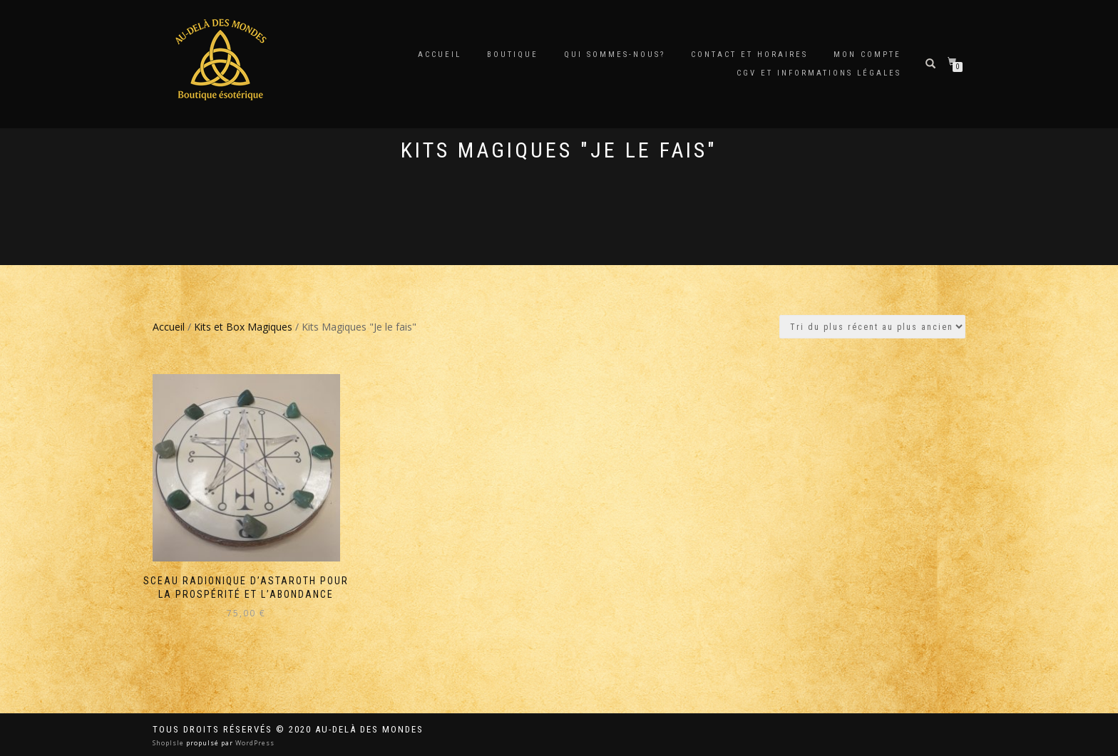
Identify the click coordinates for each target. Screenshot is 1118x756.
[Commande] (872, 326)
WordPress (254, 742)
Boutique (512, 54)
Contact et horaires (749, 54)
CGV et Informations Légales (819, 73)
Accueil (439, 54)
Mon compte (867, 54)
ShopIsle (169, 742)
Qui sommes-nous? (614, 54)
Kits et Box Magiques (243, 326)
